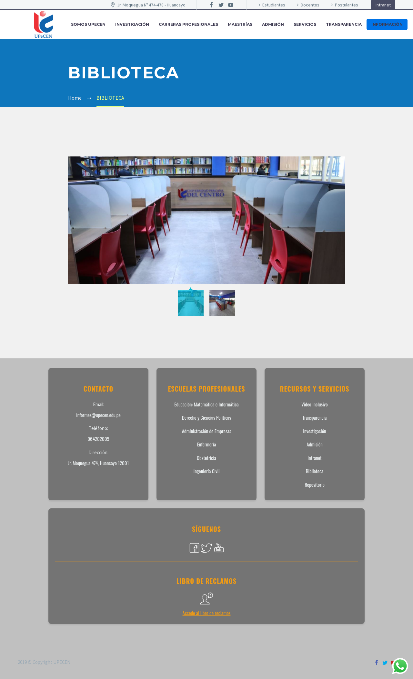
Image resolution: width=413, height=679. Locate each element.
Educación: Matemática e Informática (206, 404)
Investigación (314, 430)
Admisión (315, 444)
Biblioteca (314, 470)
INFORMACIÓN (387, 24)
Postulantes (346, 5)
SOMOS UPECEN (88, 24)
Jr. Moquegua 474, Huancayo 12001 (98, 462)
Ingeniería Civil (206, 470)
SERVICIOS (305, 24)
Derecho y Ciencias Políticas (206, 417)
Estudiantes (273, 5)
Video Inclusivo (314, 404)
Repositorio (315, 484)
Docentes (310, 5)
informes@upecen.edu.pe (98, 414)
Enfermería (206, 444)
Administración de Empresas (206, 430)
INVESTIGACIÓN (132, 24)
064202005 (98, 438)
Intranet (383, 5)
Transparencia (344, 24)
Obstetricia (206, 457)
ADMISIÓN (273, 24)
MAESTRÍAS (240, 24)
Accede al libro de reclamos (207, 612)
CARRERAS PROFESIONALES (188, 24)
